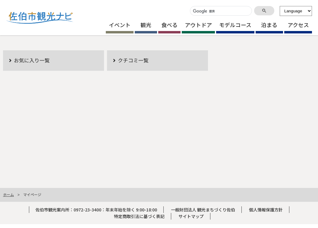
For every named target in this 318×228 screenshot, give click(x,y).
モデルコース (235, 25)
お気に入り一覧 (32, 60)
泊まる (269, 25)
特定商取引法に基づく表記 (139, 216)
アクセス (298, 25)
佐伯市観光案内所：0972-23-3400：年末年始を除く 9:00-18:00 (96, 210)
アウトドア (198, 25)
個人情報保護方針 (266, 210)
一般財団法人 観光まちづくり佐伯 (203, 210)
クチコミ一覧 (133, 60)
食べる (169, 25)
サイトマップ (191, 216)
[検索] (220, 11)
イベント (120, 25)
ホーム (8, 194)
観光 (145, 25)
